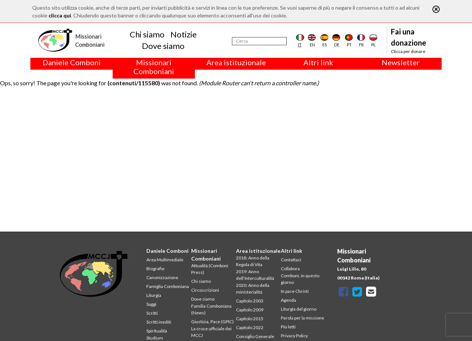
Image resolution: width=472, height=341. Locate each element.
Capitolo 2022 (249, 327)
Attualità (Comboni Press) (209, 269)
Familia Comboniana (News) (211, 309)
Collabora (290, 268)
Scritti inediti (158, 322)
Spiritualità (156, 331)
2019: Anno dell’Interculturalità (255, 275)
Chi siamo (147, 34)
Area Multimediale (164, 259)
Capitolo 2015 (249, 318)
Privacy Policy (294, 335)
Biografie (155, 268)
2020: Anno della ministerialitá (252, 288)
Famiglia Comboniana (167, 286)
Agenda (288, 300)
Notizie (183, 34)
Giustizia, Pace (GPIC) (212, 321)
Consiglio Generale (255, 336)
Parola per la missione (302, 318)
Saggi (151, 304)
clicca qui (60, 15)
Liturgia (153, 295)
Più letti (288, 327)
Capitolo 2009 (249, 309)
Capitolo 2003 (249, 301)
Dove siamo (163, 46)
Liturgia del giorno (298, 309)
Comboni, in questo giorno (300, 279)
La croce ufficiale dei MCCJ (211, 332)
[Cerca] (259, 41)
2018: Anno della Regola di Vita (252, 261)
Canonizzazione (162, 277)
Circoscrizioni (205, 290)
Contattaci (291, 259)
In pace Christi (295, 291)
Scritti (152, 313)
